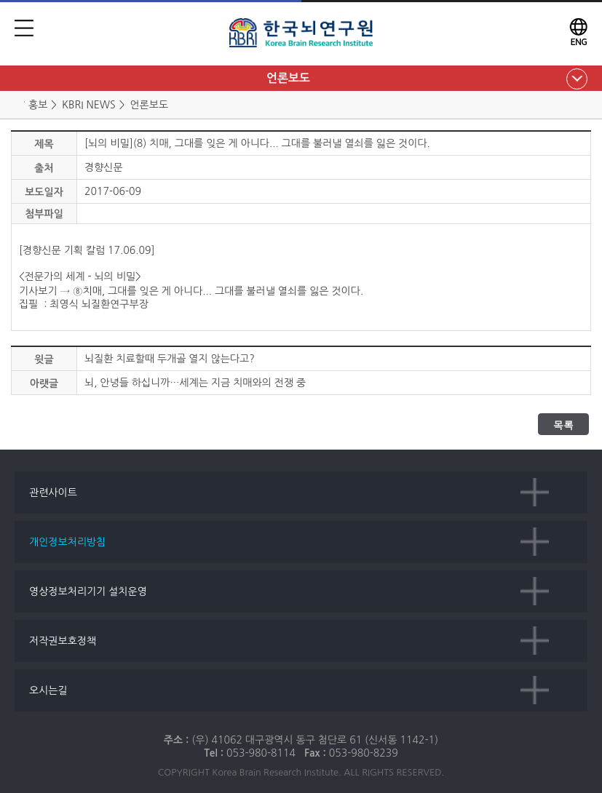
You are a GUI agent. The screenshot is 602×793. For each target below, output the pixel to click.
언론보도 (288, 78)
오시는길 (48, 690)
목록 (563, 425)
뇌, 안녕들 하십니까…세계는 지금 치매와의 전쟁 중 (195, 383)
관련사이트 (53, 492)
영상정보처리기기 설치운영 (88, 591)
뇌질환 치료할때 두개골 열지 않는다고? (169, 359)
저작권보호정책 (62, 641)
